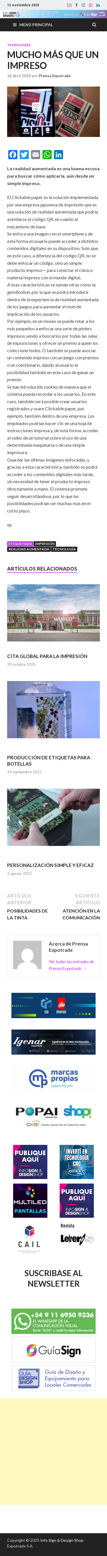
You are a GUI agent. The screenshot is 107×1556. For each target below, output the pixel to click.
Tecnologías (19, 45)
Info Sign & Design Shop (61, 1540)
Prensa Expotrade (55, 75)
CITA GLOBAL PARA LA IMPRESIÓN (47, 656)
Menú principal (36, 24)
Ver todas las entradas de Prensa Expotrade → (71, 965)
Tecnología (64, 549)
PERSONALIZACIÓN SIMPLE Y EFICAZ (50, 865)
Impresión (44, 544)
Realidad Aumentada (29, 549)
